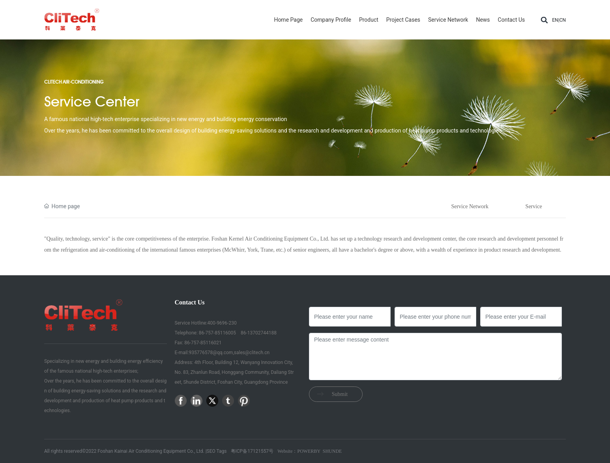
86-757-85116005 (217, 333)
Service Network (469, 206)
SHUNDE (332, 451)
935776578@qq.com (211, 352)
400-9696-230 (222, 323)
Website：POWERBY (298, 451)
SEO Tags (217, 451)
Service (534, 206)
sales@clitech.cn (251, 352)
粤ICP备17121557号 (252, 451)
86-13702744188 (258, 333)
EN (555, 20)
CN (562, 20)
